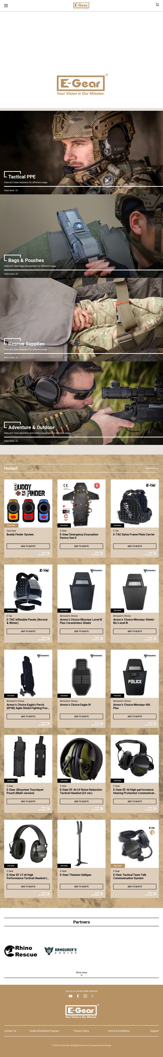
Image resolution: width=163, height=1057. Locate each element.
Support (154, 1030)
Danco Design (105, 1045)
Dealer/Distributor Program (44, 1030)
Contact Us (10, 1030)
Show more (81, 972)
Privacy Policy (81, 1030)
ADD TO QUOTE (28, 546)
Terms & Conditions (119, 1030)
